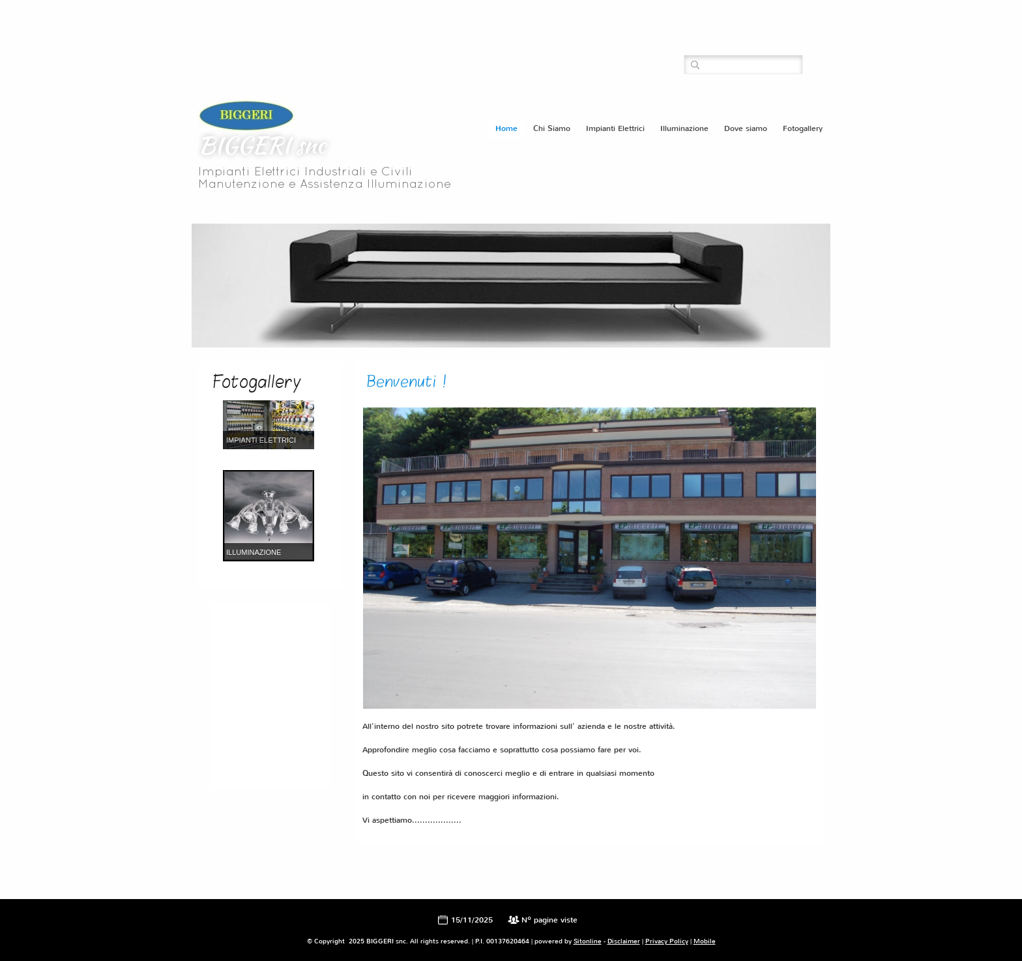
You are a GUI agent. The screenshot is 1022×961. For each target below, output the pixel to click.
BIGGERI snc (262, 145)
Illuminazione (684, 128)
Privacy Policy (666, 941)
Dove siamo (745, 128)
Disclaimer (623, 941)
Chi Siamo (551, 128)
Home (506, 128)
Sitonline (588, 941)
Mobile (705, 941)
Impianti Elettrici (615, 128)
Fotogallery (803, 128)
